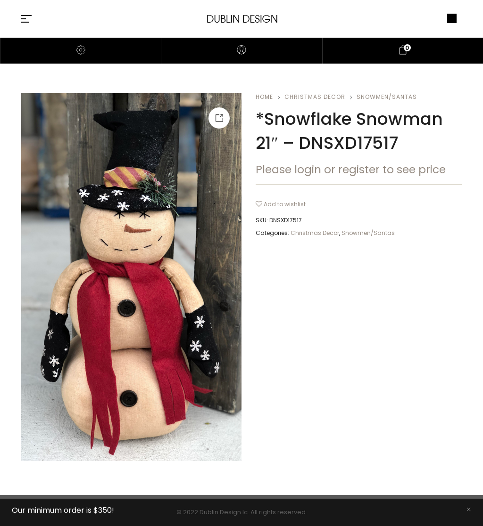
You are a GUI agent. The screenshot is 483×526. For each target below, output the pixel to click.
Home (264, 97)
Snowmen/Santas (387, 97)
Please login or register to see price (351, 169)
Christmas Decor (314, 97)
